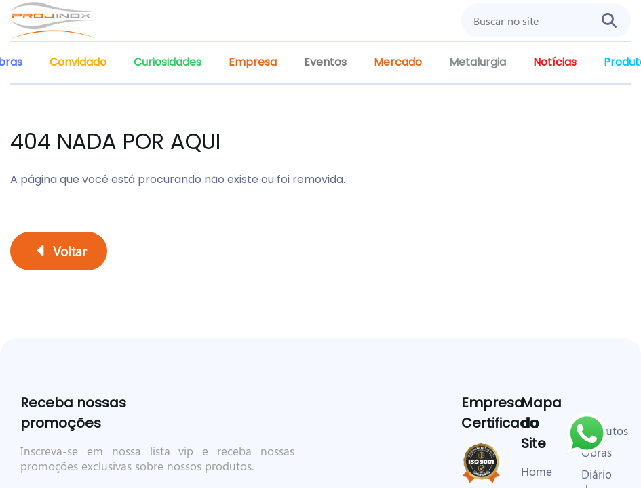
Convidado (78, 62)
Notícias (555, 62)
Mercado (398, 62)
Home (536, 471)
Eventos (325, 62)
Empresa (253, 62)
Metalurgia (477, 62)
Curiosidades (167, 62)
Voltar (62, 251)
